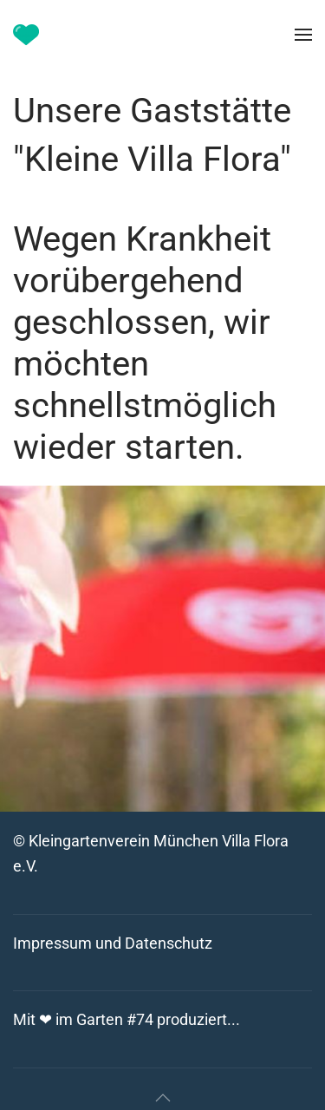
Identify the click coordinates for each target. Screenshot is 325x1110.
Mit (126, 1019)
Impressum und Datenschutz (112, 943)
